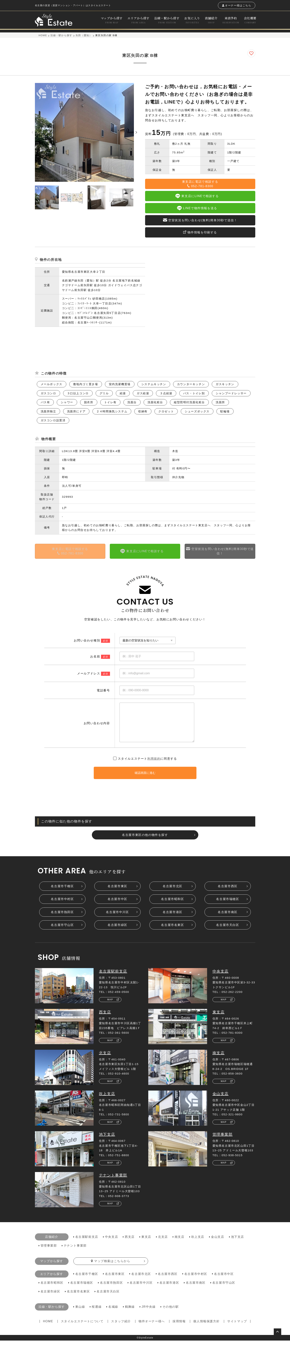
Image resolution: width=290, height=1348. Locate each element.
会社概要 (250, 20)
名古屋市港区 (172, 919)
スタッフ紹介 (121, 1328)
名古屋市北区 (172, 893)
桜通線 (97, 1314)
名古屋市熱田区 (62, 919)
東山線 (80, 1314)
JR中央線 (149, 1314)
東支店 (219, 1019)
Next (137, 197)
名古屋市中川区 (117, 919)
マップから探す (112, 20)
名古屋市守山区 (62, 932)
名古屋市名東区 (172, 932)
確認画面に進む (145, 780)
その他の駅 (170, 1314)
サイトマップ (237, 1328)
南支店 (219, 1060)
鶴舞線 (130, 1314)
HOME (43, 35)
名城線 (113, 1314)
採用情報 (179, 1328)
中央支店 (221, 979)
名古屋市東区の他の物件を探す (145, 842)
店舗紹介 (211, 20)
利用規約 (153, 766)
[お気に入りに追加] (251, 53)
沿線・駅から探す (166, 20)
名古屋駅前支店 (113, 979)
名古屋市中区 (117, 906)
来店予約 (230, 20)
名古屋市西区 (228, 893)
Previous (32, 197)
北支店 (105, 1060)
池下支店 (107, 1142)
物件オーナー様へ (152, 1328)
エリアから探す (139, 20)
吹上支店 (107, 1101)
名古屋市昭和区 (172, 906)
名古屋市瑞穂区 (227, 906)
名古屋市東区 (117, 893)
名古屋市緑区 (117, 932)
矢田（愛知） (84, 35)
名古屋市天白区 (227, 932)
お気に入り (192, 20)
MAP (110, 1007)
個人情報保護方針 (206, 1328)
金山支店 (221, 1101)
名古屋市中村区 (62, 906)
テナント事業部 (113, 1183)
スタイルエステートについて (82, 1328)
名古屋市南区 (228, 919)
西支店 (105, 1019)
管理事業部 (223, 1142)
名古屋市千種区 (62, 893)
